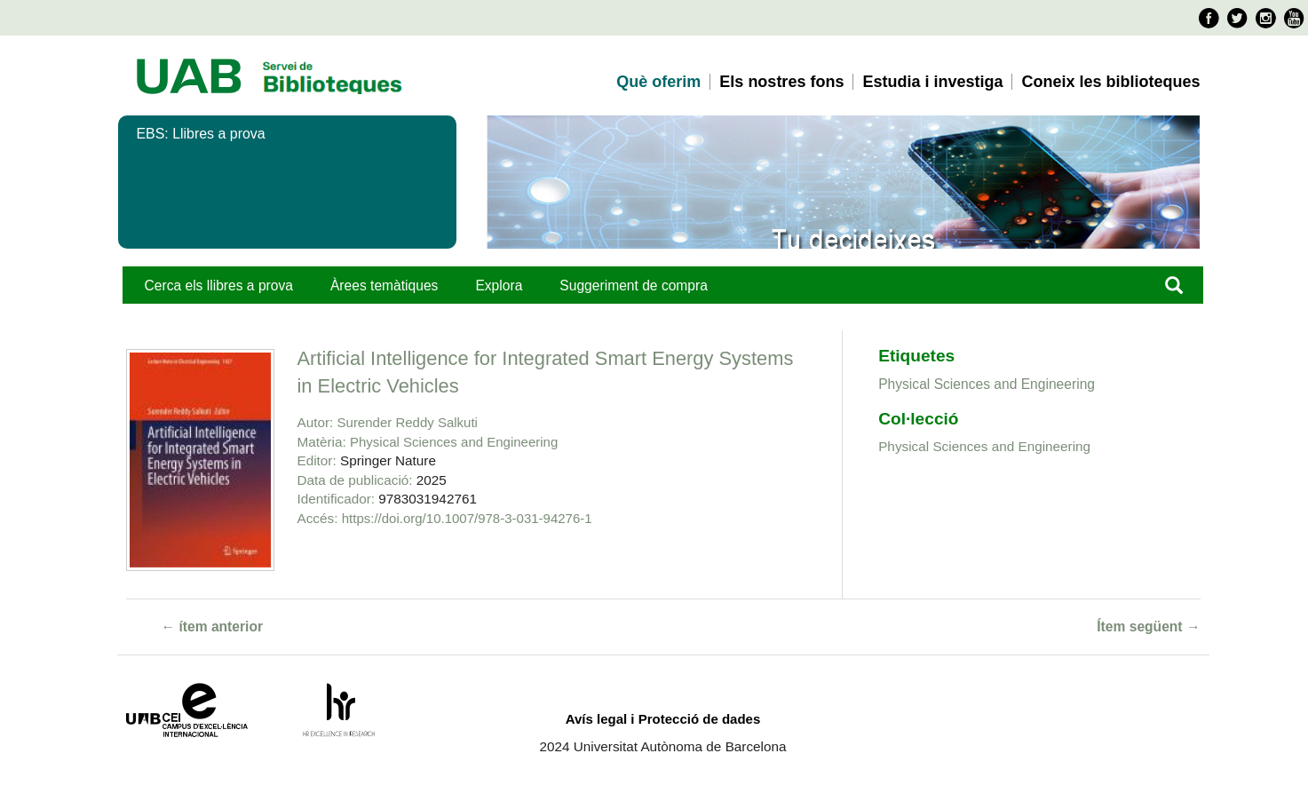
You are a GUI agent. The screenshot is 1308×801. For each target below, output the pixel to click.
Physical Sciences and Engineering (454, 441)
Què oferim (658, 82)
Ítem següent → (1148, 626)
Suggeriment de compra (633, 285)
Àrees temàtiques (384, 285)
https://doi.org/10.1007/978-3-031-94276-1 (467, 518)
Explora (498, 285)
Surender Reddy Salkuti (407, 422)
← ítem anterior (213, 626)
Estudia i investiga (932, 82)
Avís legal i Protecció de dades (663, 718)
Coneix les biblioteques (1110, 82)
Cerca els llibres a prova (219, 285)
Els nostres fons (781, 82)
